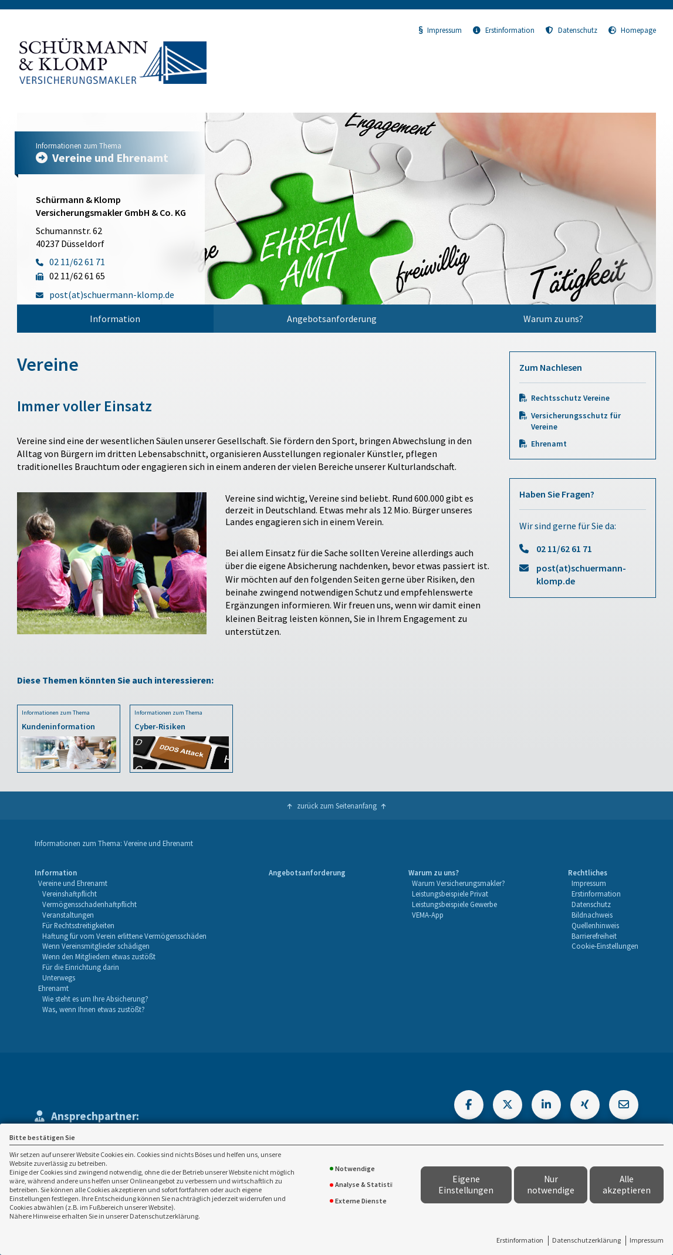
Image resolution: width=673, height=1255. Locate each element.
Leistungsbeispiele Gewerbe (454, 904)
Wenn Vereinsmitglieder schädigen (96, 945)
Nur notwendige (550, 1184)
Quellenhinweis (595, 925)
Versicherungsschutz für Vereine (576, 421)
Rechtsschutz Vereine (570, 398)
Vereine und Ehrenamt (72, 883)
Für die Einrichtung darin (80, 967)
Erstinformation (519, 1240)
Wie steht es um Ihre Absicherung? (95, 998)
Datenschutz (571, 30)
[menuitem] (115, 319)
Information (115, 318)
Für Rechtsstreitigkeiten (78, 925)
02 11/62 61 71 (564, 548)
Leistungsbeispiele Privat (450, 893)
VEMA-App (428, 914)
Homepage (632, 30)
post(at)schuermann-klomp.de (581, 574)
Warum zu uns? (553, 318)
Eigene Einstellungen (465, 1184)
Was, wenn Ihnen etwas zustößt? (93, 1009)
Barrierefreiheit (594, 936)
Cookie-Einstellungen (604, 945)
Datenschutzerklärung (586, 1240)
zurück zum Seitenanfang (337, 805)
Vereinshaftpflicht (69, 893)
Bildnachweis (592, 914)
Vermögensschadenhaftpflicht (89, 904)
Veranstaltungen (68, 914)
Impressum (647, 1240)
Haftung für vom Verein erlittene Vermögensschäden (124, 936)
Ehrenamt (549, 444)
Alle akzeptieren (627, 1184)
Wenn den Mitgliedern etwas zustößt (98, 956)
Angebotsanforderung (332, 318)
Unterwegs (58, 977)
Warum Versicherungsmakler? (458, 883)
